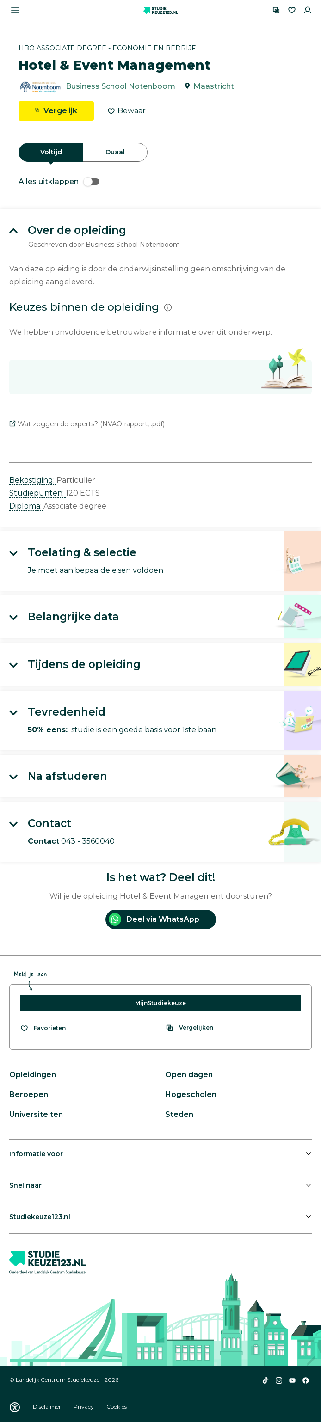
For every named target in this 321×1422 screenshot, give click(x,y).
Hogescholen (190, 1094)
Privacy (84, 1406)
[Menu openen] (15, 10)
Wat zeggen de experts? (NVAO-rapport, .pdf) (87, 424)
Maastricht (213, 86)
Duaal (115, 152)
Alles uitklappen (59, 181)
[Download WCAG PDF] (14, 1407)
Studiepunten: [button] (37, 493)
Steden (179, 1114)
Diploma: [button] (26, 506)
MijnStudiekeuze (160, 1002)
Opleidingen (32, 1074)
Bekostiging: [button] (32, 480)
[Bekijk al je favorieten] (43, 1028)
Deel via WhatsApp (154, 919)
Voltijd (51, 152)
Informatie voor (36, 1154)
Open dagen (189, 1074)
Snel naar (25, 1185)
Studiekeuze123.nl (39, 1217)
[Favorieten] (292, 10)
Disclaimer (47, 1406)
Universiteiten (36, 1114)
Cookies (116, 1406)
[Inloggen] (308, 10)
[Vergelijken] (276, 10)
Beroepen (28, 1094)
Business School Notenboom (120, 86)
